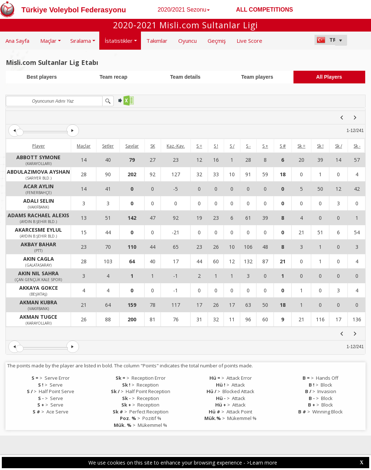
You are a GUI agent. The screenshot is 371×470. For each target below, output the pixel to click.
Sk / (338, 146)
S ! (216, 146)
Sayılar (132, 146)
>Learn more (262, 462)
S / (232, 146)
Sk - (357, 146)
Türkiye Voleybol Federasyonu (73, 10)
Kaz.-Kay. (176, 146)
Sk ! (320, 146)
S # (283, 146)
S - (248, 146)
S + (265, 146)
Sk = (301, 146)
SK (152, 146)
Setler (108, 146)
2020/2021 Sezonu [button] (184, 10)
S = (199, 146)
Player (38, 146)
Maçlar (84, 146)
